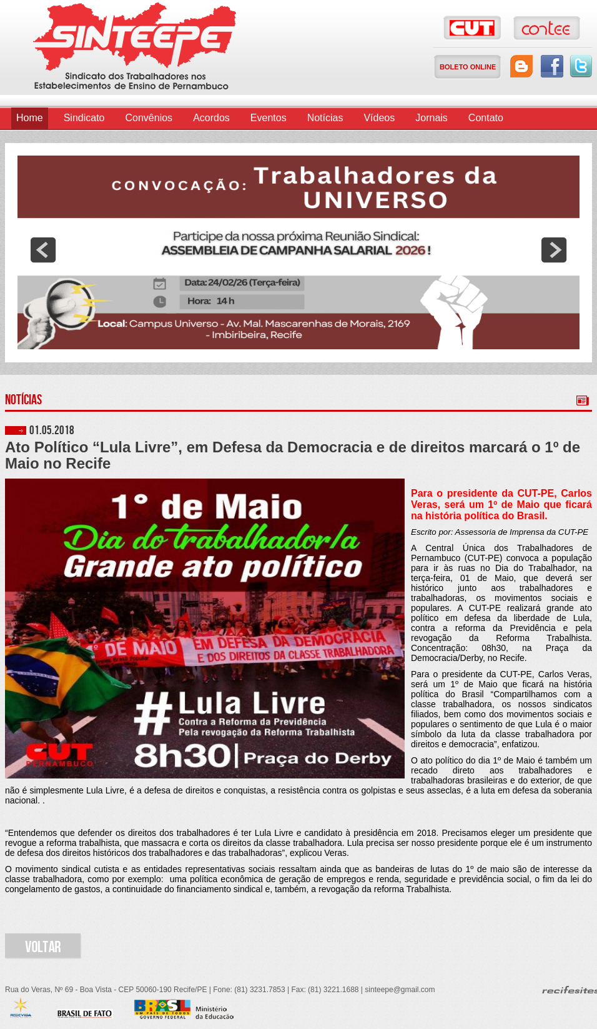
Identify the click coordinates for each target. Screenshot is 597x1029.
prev (43, 250)
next (554, 250)
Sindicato (84, 117)
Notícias (325, 117)
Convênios (149, 117)
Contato (485, 117)
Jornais (431, 117)
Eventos (268, 117)
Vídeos (379, 117)
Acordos (211, 117)
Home (29, 117)
